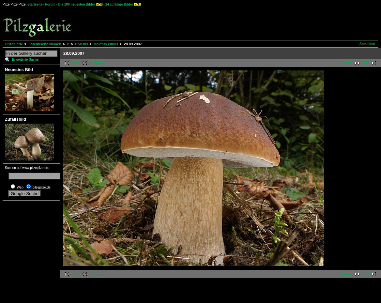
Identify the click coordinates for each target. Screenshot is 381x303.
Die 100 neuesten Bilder (76, 4)
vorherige (96, 63)
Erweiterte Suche (25, 59)
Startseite (34, 4)
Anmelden (367, 44)
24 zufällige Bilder (119, 4)
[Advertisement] (241, 23)
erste (75, 63)
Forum (50, 4)
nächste (347, 63)
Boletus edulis (106, 44)
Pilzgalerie (14, 44)
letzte (365, 63)
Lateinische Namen (44, 44)
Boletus (81, 44)
